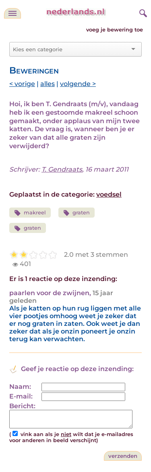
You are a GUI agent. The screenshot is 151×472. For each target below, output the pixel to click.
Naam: (20, 386)
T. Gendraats (61, 169)
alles (47, 84)
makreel (30, 213)
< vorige (22, 84)
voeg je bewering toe (114, 30)
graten (76, 213)
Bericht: (22, 406)
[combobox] (70, 49)
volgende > (78, 84)
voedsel (109, 194)
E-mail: (21, 396)
